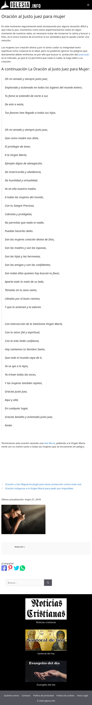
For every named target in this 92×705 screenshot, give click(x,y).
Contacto (26, 695)
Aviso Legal (82, 695)
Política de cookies (65, 695)
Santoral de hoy (46, 653)
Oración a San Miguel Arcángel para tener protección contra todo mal (43, 484)
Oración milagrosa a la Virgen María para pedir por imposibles (39, 488)
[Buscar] (48, 582)
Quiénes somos (11, 695)
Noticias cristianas (46, 622)
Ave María (49, 443)
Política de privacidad (43, 695)
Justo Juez (83, 54)
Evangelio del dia (46, 684)
